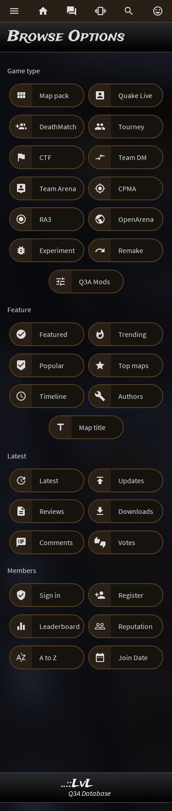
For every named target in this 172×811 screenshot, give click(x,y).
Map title (92, 427)
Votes (126, 542)
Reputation (135, 626)
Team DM (132, 157)
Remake (130, 250)
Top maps (133, 365)
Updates (131, 480)
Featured (53, 334)
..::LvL (77, 784)
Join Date (133, 657)
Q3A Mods (94, 281)
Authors (130, 396)
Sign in (50, 595)
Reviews (51, 511)
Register (131, 595)
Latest (48, 480)
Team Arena (57, 188)
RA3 (45, 219)
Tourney (131, 126)
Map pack (54, 95)
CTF (45, 157)
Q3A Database (89, 793)
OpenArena (136, 219)
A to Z (48, 657)
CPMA (127, 188)
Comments (56, 542)
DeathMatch (58, 126)
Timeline (53, 396)
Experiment (57, 250)
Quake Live (135, 95)
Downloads (135, 511)
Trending (132, 334)
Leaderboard (59, 626)
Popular (51, 365)
